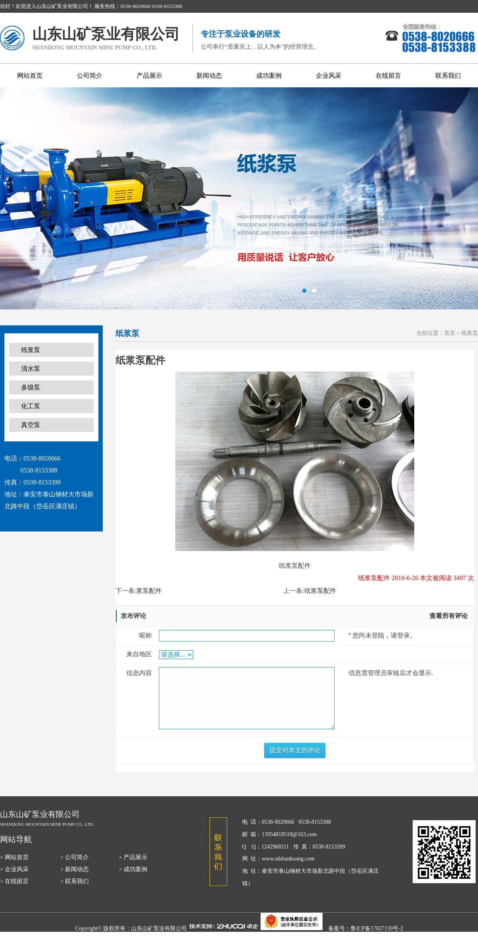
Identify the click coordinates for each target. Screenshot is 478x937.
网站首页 (30, 75)
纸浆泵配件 (320, 590)
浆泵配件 (149, 590)
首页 (449, 333)
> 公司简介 (74, 857)
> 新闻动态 (74, 869)
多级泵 (30, 387)
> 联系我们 (74, 881)
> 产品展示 (133, 857)
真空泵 (30, 424)
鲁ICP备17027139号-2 (377, 928)
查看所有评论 (448, 615)
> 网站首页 (14, 857)
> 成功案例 (133, 869)
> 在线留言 (14, 881)
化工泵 (30, 406)
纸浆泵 (30, 349)
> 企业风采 (14, 869)
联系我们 (448, 75)
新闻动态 (209, 75)
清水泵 (30, 368)
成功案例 (269, 75)
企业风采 (328, 75)
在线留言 (388, 75)
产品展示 (149, 75)
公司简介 (89, 75)
